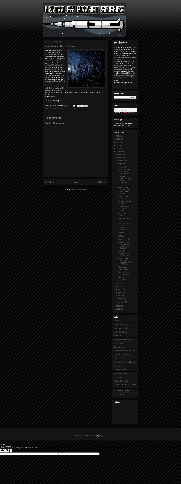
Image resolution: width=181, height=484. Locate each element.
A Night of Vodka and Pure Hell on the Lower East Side (124, 245)
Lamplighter (118, 377)
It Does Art (117, 336)
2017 (118, 139)
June (120, 286)
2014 (118, 148)
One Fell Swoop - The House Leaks (124, 208)
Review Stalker (119, 343)
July (120, 283)
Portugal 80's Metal (121, 381)
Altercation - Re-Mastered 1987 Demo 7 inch (124, 253)
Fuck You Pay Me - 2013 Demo (124, 273)
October (121, 161)
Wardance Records (121, 373)
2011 (118, 309)
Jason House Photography (123, 339)
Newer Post (49, 182)
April (120, 293)
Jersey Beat (118, 366)
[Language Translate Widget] (125, 110)
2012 (118, 306)
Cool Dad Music (119, 347)
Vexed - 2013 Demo (122, 215)
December (122, 154)
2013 (118, 152)
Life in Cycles (54, 109)
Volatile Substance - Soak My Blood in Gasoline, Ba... (124, 227)
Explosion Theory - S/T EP (124, 197)
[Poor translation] (8, 450)
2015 (118, 145)
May (120, 289)
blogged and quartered (122, 390)
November (122, 157)
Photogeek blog (119, 358)
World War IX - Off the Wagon (124, 278)
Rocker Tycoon (119, 394)
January (121, 302)
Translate (128, 113)
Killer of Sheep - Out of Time (123, 268)
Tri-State (121, 236)
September (122, 164)
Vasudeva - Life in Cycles (124, 202)
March (120, 296)
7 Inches (117, 320)
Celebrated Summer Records (124, 351)
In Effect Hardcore (120, 332)
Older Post (102, 182)
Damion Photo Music (121, 324)
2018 (118, 136)
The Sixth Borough (120, 328)
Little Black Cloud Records (123, 354)
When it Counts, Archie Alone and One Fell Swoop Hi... (123, 190)
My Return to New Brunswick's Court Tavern (124, 171)
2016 (118, 142)
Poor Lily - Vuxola (124, 239)
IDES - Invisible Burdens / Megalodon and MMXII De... (124, 261)
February (121, 299)
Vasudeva (74, 109)
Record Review (65, 109)
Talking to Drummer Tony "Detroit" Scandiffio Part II (124, 180)
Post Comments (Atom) (80, 189)
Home (76, 182)
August (121, 167)
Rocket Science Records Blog (124, 362)
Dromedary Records (121, 370)
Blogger (101, 436)
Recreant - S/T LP (124, 233)
